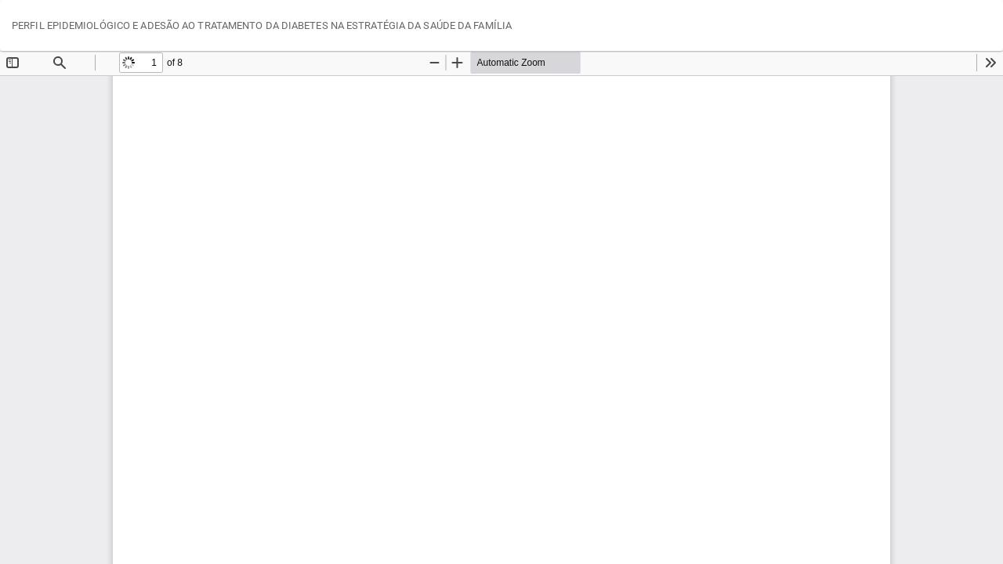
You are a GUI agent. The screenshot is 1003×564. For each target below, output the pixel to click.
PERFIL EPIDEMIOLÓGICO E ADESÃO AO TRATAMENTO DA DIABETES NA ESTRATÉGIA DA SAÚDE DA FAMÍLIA (262, 25)
